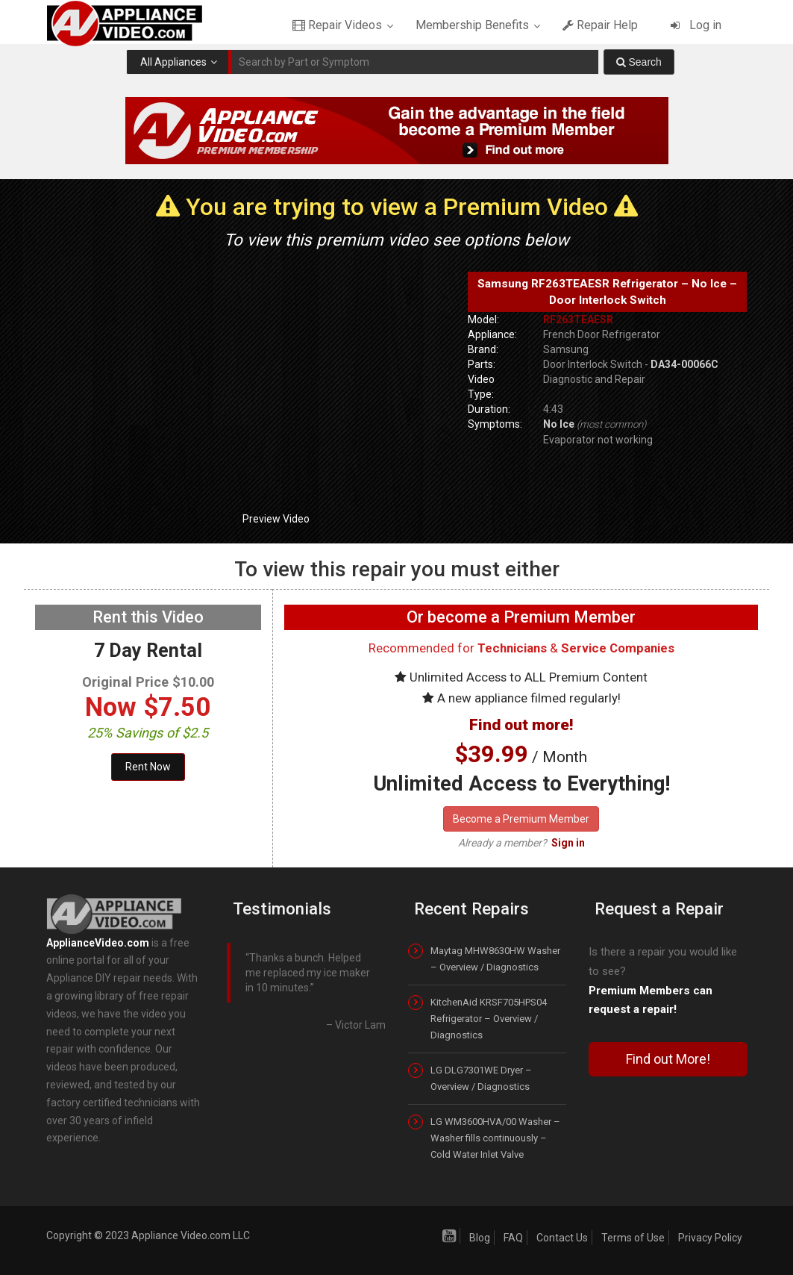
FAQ (513, 1238)
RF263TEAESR (578, 319)
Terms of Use (633, 1238)
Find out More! (668, 1059)
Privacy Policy (710, 1238)
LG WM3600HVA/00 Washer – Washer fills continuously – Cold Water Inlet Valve (495, 1138)
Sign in (568, 843)
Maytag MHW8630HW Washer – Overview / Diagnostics (495, 959)
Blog (479, 1238)
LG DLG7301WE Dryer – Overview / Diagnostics (481, 1078)
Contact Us (562, 1238)
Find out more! (521, 725)
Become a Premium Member (521, 819)
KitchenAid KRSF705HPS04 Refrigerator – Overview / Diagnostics (488, 1019)
